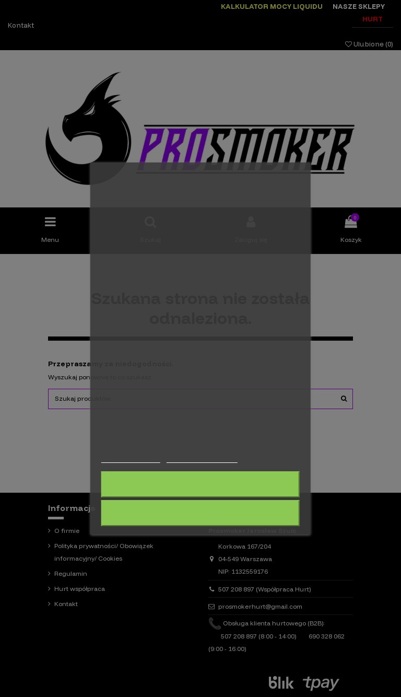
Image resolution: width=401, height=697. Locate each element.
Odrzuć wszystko (200, 484)
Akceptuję (200, 513)
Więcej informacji (130, 458)
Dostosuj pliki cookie (201, 458)
